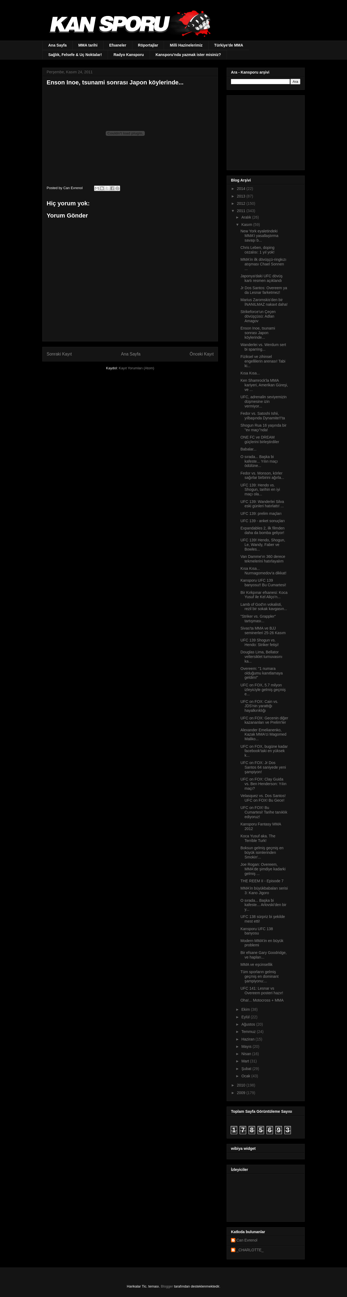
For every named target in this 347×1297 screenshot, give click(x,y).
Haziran (248, 1039)
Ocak (246, 1076)
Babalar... (248, 449)
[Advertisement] (265, 131)
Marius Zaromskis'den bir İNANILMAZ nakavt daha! (264, 302)
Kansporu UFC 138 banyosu (256, 931)
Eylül (245, 1017)
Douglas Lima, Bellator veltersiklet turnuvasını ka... (261, 656)
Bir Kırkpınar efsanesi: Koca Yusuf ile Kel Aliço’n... (264, 594)
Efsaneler (117, 45)
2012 (241, 203)
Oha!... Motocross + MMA (262, 1000)
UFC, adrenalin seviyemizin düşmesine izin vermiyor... (263, 401)
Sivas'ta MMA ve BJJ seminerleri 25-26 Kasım (263, 630)
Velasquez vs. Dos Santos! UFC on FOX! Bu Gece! (263, 798)
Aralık (246, 217)
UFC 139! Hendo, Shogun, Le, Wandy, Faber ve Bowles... (262, 544)
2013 (241, 196)
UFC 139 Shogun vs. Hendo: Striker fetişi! (259, 642)
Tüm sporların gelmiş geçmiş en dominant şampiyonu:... (259, 976)
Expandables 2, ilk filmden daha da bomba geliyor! (262, 530)
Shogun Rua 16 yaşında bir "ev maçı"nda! (263, 427)
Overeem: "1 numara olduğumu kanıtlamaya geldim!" (261, 673)
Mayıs (246, 1046)
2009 (241, 1093)
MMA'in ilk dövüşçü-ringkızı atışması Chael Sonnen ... (263, 264)
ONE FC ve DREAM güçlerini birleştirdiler (259, 439)
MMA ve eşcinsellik (256, 964)
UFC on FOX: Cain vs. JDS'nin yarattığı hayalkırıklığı (259, 706)
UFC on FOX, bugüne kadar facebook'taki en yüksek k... (264, 751)
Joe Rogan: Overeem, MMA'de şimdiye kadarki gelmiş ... (262, 869)
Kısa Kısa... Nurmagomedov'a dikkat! (263, 570)
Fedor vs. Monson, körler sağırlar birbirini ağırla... (262, 475)
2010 (241, 1085)
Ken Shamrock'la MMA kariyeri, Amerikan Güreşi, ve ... (264, 385)
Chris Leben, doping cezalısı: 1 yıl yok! (257, 249)
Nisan (246, 1054)
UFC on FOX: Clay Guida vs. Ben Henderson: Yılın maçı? (263, 784)
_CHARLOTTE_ (250, 1250)
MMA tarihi (88, 45)
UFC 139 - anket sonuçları (262, 521)
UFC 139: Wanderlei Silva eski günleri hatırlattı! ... (262, 503)
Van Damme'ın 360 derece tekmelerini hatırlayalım (262, 558)
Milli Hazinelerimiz (186, 45)
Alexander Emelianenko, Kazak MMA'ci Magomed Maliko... (263, 734)
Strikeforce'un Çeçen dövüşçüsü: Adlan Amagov (258, 316)
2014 (241, 188)
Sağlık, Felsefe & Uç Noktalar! (75, 54)
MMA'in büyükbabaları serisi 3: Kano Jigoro (264, 890)
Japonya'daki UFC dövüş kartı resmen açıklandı (261, 278)
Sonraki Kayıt (59, 354)
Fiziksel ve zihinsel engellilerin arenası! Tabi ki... (262, 361)
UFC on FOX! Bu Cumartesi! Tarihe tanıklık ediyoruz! (263, 812)
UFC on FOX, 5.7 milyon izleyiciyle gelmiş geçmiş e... (263, 689)
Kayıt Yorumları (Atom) (136, 368)
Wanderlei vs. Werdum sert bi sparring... (263, 347)
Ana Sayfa (57, 45)
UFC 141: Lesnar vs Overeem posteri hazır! (261, 990)
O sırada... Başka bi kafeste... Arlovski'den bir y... (263, 905)
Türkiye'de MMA (228, 45)
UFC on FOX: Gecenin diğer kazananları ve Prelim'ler (264, 720)
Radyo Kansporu (129, 54)
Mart (245, 1061)
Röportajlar (148, 45)
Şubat (246, 1068)
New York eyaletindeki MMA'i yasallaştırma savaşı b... (259, 235)
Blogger (167, 1286)
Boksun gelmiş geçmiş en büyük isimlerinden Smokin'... (262, 852)
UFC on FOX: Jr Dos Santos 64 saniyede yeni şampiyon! (263, 767)
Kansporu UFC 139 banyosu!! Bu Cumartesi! (263, 582)
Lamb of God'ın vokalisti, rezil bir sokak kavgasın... (263, 606)
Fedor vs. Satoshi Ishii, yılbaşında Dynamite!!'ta (262, 415)
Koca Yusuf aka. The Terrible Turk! (257, 838)
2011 (241, 211)
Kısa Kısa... (250, 373)
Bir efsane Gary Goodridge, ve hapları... (263, 954)
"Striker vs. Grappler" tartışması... (258, 618)
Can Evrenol (246, 1240)
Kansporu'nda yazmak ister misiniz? (188, 54)
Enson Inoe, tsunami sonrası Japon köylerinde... (257, 333)
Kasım (247, 224)
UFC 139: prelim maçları (261, 513)
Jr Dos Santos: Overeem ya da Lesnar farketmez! (263, 290)
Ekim (246, 1009)
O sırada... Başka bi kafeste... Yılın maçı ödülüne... (259, 461)
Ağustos (248, 1024)
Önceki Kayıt (202, 354)
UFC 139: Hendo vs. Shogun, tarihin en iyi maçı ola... (260, 489)
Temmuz (249, 1031)
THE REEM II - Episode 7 (262, 881)
